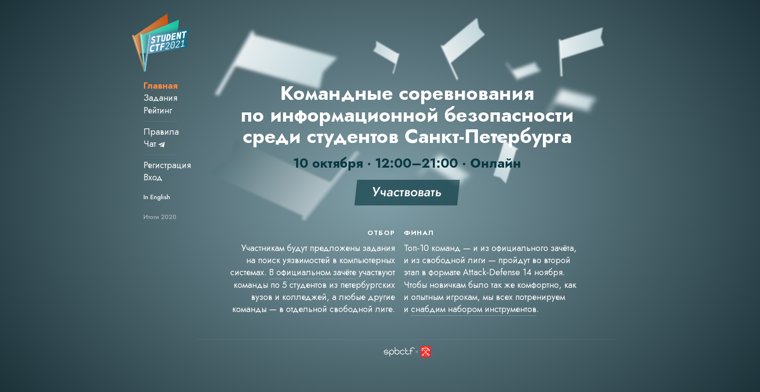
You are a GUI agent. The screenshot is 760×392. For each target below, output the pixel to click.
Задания (160, 98)
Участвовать (407, 191)
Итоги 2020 (159, 217)
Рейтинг (157, 110)
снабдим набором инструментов (474, 309)
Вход (152, 177)
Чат (154, 144)
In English (156, 197)
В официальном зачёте (312, 272)
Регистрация (167, 165)
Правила (161, 131)
